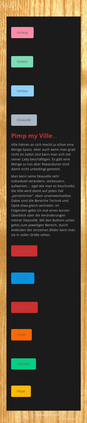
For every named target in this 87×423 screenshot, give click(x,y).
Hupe (21, 391)
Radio (21, 334)
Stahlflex (23, 364)
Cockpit (23, 278)
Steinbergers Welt (47, 414)
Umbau (22, 91)
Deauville (24, 120)
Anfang (22, 32)
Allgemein (24, 307)
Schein (22, 61)
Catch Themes (66, 418)
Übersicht (24, 251)
